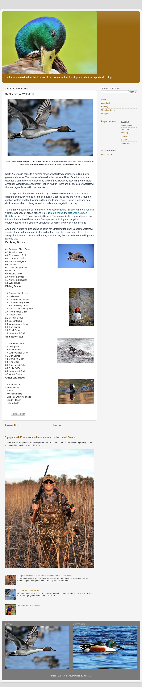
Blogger (86, 676)
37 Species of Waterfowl (28, 590)
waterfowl (125, 143)
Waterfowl (105, 103)
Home (57, 425)
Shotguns (105, 114)
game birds (126, 129)
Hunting (104, 106)
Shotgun (125, 140)
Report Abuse (108, 121)
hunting (124, 133)
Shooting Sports (108, 110)
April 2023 (105, 154)
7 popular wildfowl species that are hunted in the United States (40, 437)
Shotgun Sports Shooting (28, 605)
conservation (127, 125)
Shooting (125, 136)
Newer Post (12, 425)
